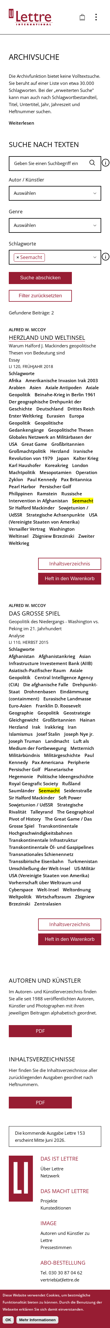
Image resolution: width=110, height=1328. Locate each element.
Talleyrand (42, 812)
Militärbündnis (24, 755)
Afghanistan (22, 656)
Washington (62, 529)
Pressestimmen (56, 1247)
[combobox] (55, 193)
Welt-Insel (48, 890)
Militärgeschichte (62, 755)
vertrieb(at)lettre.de (59, 1280)
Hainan (87, 720)
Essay (14, 360)
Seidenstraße (78, 790)
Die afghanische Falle (45, 684)
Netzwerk (50, 1176)
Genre (16, 211)
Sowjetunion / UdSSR (31, 805)
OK (8, 1320)
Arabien (17, 387)
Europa (76, 416)
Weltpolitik (20, 897)
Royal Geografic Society (33, 783)
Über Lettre (51, 1169)
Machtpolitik (22, 472)
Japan (63, 458)
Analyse (16, 636)
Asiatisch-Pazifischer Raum (37, 670)
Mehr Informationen (37, 1320)
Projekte (48, 1201)
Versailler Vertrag (27, 529)
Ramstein (47, 493)
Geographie (21, 713)
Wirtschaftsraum (53, 897)
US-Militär (84, 868)
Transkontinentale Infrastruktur (43, 840)
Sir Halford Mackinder (32, 508)
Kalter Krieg (85, 458)
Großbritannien (67, 444)
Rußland (71, 783)
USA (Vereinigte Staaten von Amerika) (49, 875)
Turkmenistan (83, 861)
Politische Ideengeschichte (65, 776)
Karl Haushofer (25, 465)
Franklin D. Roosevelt (58, 706)
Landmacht (57, 741)
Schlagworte (22, 243)
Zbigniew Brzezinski (53, 536)
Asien (35, 387)
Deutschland (49, 409)
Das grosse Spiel (34, 613)
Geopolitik (20, 423)
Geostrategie (77, 713)
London (80, 465)
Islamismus (21, 734)
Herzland (59, 451)
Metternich (82, 748)
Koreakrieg (56, 465)
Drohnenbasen (40, 691)
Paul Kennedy (42, 479)
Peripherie (79, 762)
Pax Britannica (76, 479)
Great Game (34, 444)
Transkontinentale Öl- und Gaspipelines (51, 847)
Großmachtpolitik (27, 451)
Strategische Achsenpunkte (55, 515)
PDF (40, 1030)
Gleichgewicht (23, 720)
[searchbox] (55, 193)
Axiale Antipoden (63, 387)
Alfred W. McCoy (27, 329)
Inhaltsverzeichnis (69, 563)
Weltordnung (77, 890)
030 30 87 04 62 (65, 1273)
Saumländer (22, 790)
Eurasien (56, 416)
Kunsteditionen (55, 1208)
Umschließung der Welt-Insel (39, 868)
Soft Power (70, 798)
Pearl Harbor (22, 486)
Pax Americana (48, 762)
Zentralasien (47, 904)
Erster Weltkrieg (26, 416)
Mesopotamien (56, 472)
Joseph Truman (25, 741)
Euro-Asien (20, 706)
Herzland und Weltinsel (47, 338)
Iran (72, 727)
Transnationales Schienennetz (41, 854)
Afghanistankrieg (57, 656)
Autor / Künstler (26, 179)
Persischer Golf (55, 486)
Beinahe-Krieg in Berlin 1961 (65, 394)
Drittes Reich (81, 409)
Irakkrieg (54, 727)
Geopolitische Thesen (71, 430)
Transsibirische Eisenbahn (36, 861)
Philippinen (21, 493)
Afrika (15, 380)
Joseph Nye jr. (79, 734)
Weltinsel (18, 536)
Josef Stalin (48, 734)
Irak (36, 727)
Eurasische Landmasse (67, 699)
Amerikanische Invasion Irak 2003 (62, 380)
